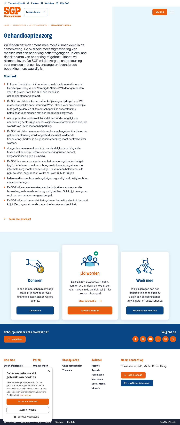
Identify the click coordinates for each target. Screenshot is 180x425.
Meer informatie (90, 301)
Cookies (25, 422)
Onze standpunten (73, 365)
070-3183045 (133, 375)
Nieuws (97, 365)
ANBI (48, 422)
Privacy (37, 422)
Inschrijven (14, 339)
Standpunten (19, 25)
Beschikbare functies (145, 310)
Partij (38, 360)
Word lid (160, 12)
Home (6, 25)
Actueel (98, 360)
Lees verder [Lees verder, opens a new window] (25, 395)
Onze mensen (42, 365)
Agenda (97, 370)
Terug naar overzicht (17, 218)
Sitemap (59, 422)
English (71, 422)
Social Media (100, 383)
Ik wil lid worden (90, 310)
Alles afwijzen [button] (27, 410)
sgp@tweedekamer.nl (136, 383)
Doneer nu (35, 310)
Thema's (68, 370)
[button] (28, 416)
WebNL (168, 422)
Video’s (97, 388)
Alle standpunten (38, 25)
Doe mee (11, 360)
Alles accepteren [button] (28, 401)
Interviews (99, 379)
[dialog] (27, 394)
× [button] (48, 371)
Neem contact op (134, 360)
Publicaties (99, 374)
